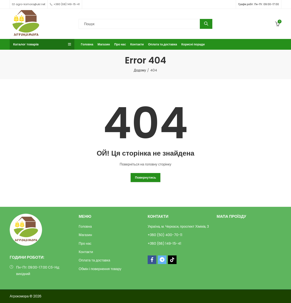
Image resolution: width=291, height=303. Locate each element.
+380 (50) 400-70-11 (165, 234)
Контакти (86, 251)
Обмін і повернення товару (100, 268)
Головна (85, 226)
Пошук (206, 24)
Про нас (85, 243)
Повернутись (145, 177)
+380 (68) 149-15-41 (164, 243)
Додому (140, 70)
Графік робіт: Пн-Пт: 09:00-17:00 (258, 4)
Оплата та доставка (94, 260)
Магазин (85, 234)
